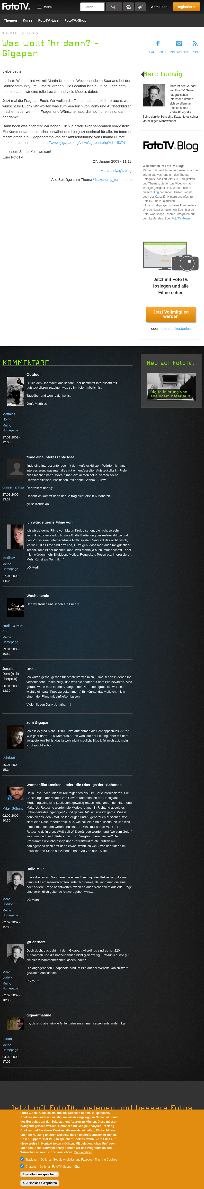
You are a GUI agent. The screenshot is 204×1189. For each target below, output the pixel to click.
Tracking (31, 1159)
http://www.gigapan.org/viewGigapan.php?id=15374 (83, 142)
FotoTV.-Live (48, 20)
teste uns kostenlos (175, 328)
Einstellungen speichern (39, 1174)
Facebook (158, 52)
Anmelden (159, 7)
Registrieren (186, 7)
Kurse (28, 20)
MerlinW (8, 558)
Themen (10, 20)
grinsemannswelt (15, 487)
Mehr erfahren (83, 1152)
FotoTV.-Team (181, 218)
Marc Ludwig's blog (116, 170)
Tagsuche (140, 6)
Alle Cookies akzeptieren (40, 1183)
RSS (195, 52)
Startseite (11, 33)
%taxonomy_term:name (112, 179)
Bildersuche (128, 6)
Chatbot (31, 1166)
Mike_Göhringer (14, 808)
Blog (30, 33)
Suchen (114, 6)
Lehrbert (8, 758)
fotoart (7, 1039)
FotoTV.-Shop (75, 20)
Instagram (179, 52)
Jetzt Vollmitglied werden (171, 314)
